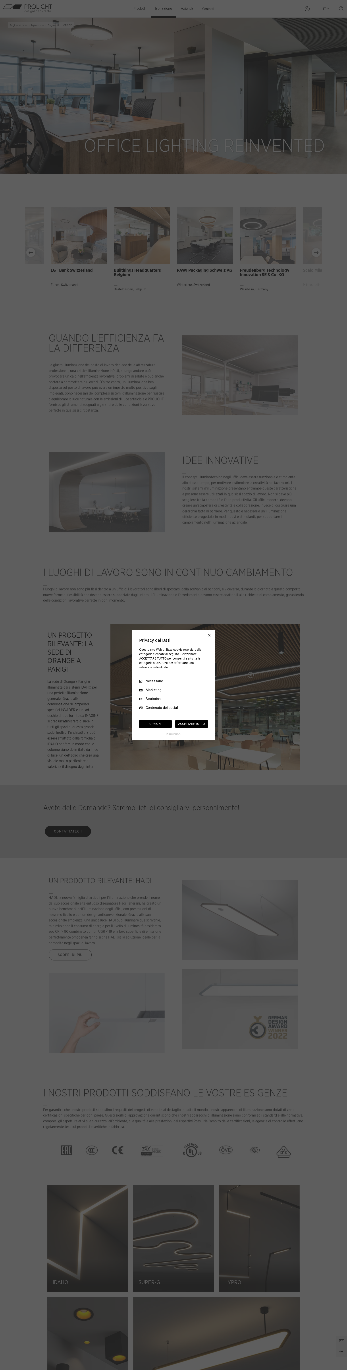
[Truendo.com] (173, 734)
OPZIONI (155, 724)
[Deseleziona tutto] (209, 635)
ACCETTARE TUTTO (191, 724)
